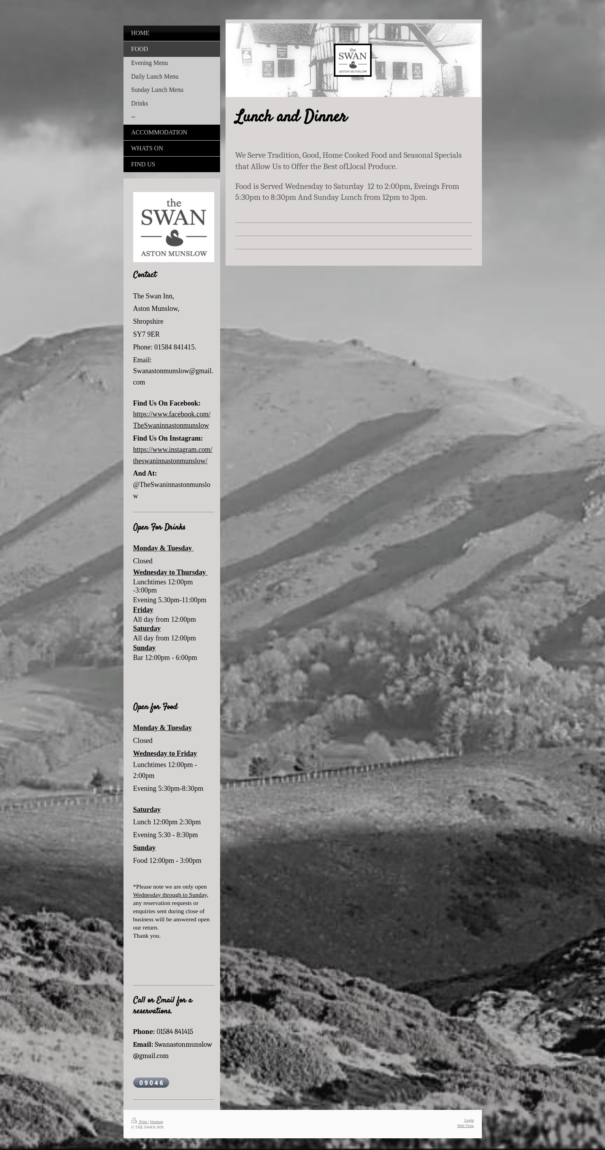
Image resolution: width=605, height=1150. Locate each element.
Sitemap (156, 1122)
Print (139, 1122)
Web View (465, 1126)
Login (469, 1120)
